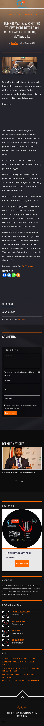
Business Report (14, 15)
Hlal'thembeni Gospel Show (21, 612)
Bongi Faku (14, 43)
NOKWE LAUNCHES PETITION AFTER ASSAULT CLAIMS (20, 681)
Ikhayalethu (16, 631)
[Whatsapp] (14, 275)
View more (22, 458)
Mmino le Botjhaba (18, 640)
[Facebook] (4, 275)
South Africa (31, 15)
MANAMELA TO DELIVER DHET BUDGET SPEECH (18, 472)
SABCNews (27, 266)
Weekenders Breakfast (19, 621)
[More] (18, 275)
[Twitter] (9, 275)
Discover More (22, 563)
